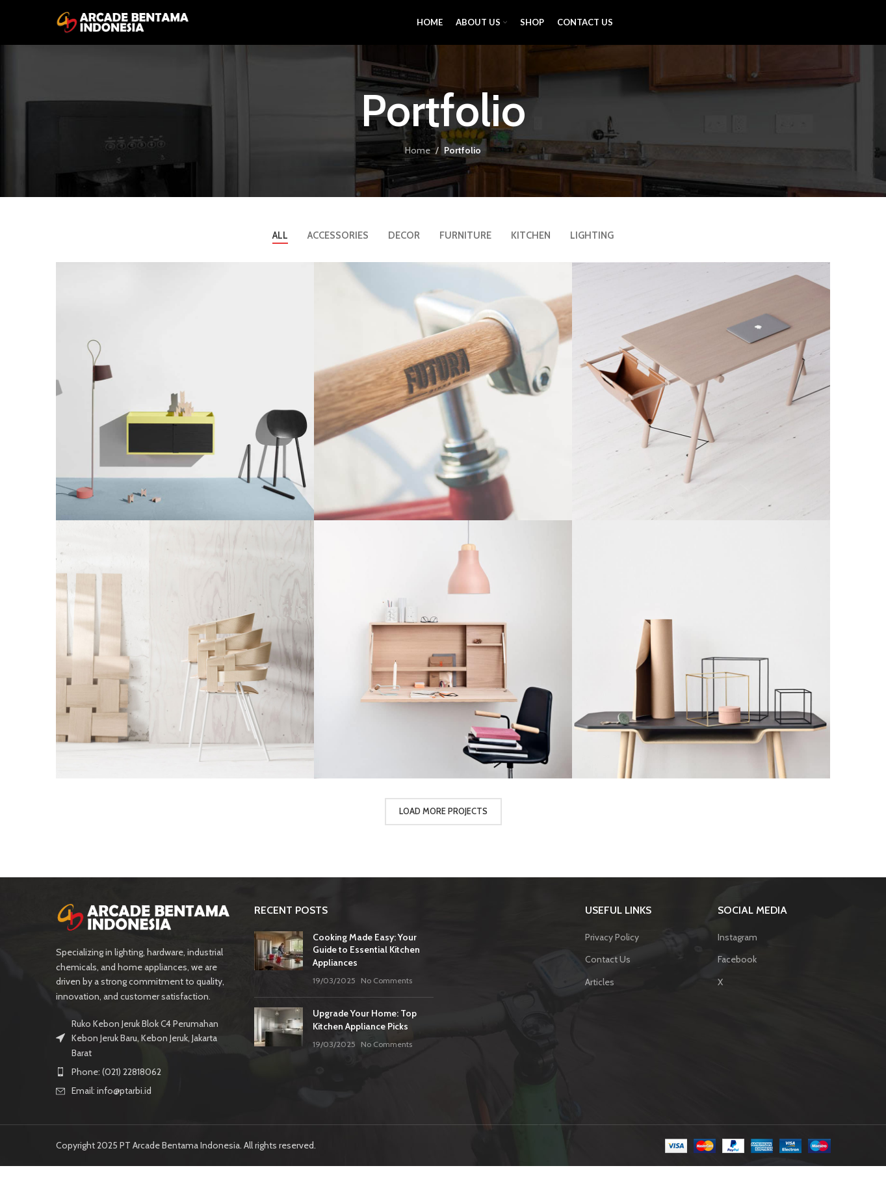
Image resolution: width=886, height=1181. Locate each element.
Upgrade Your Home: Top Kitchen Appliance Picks (365, 1034)
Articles (599, 996)
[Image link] (145, 931)
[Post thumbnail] (278, 974)
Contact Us (608, 974)
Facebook (737, 974)
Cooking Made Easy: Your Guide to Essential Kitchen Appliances (366, 964)
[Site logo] (124, 28)
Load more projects (443, 826)
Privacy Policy (612, 951)
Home (417, 164)
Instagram (737, 951)
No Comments (386, 995)
